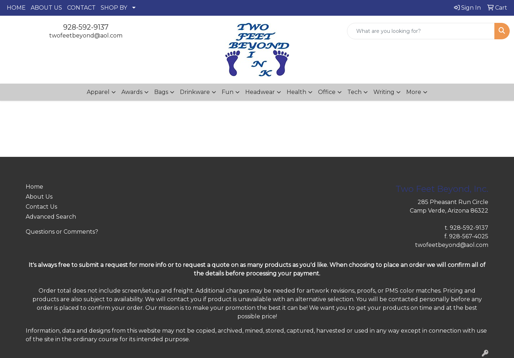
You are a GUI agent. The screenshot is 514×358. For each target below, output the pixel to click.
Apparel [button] (98, 92)
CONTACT (81, 7)
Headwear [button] (260, 92)
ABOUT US (46, 7)
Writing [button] (383, 92)
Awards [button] (131, 92)
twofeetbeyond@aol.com (85, 35)
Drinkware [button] (195, 92)
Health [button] (296, 92)
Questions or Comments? (62, 231)
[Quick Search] (421, 31)
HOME (16, 7)
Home (34, 186)
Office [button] (327, 92)
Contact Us (41, 206)
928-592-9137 (86, 27)
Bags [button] (161, 92)
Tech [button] (354, 92)
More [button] (413, 92)
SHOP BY (114, 7)
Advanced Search (51, 216)
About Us (39, 196)
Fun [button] (227, 92)
